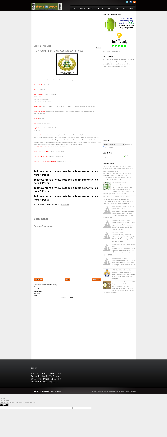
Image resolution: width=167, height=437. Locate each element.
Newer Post (38, 279)
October (54, 382)
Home (74, 8)
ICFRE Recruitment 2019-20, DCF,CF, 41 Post (116, 197)
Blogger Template (109, 391)
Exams (124, 8)
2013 (32, 373)
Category (101, 8)
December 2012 (39, 376)
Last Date (91, 8)
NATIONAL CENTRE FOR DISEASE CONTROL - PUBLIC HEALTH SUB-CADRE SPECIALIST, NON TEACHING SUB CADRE (118, 169)
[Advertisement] (52, 29)
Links (131, 8)
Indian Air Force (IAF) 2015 (119, 258)
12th (38, 204)
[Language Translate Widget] (114, 144)
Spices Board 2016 (117, 232)
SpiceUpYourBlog (130, 391)
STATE (36, 295)
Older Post (96, 279)
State (109, 8)
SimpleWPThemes (97, 391)
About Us (82, 8)
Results (117, 8)
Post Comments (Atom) (49, 284)
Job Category (38, 291)
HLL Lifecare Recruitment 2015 (121, 220)
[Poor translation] (6, 405)
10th (35, 204)
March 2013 (49, 379)
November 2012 (39, 381)
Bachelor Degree (45, 204)
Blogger (71, 297)
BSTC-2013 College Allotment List (121, 270)
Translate (108, 147)
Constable (54, 204)
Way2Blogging (120, 391)
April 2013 (47, 373)
